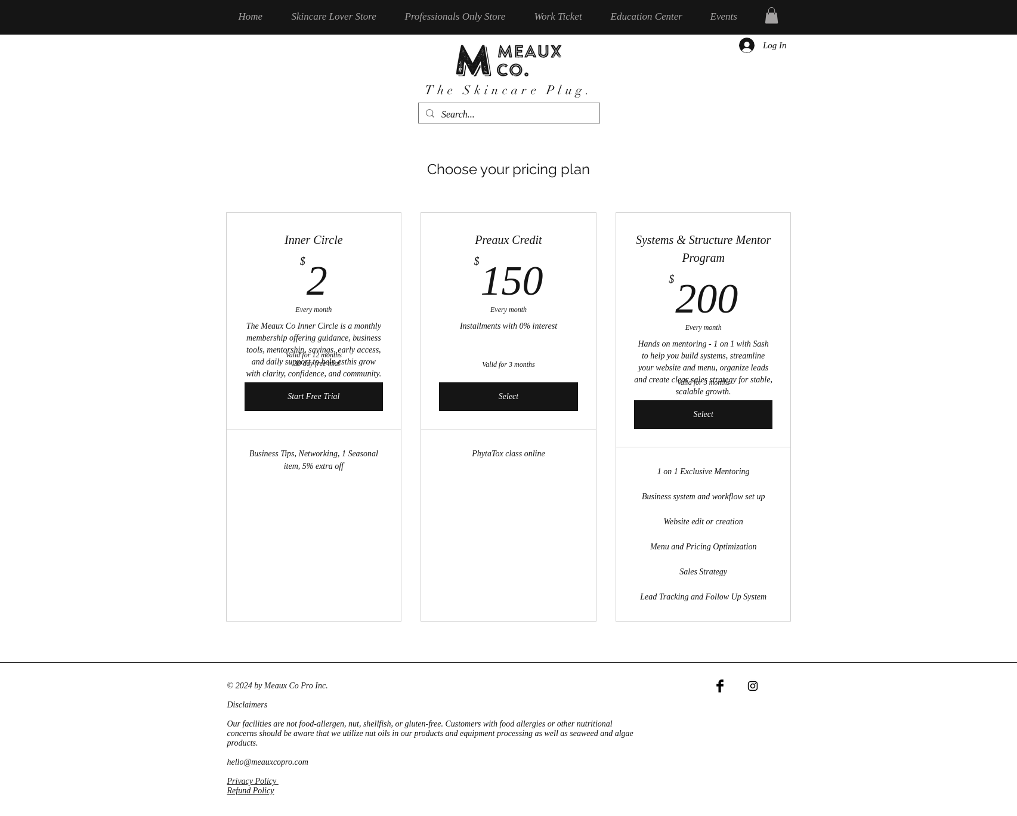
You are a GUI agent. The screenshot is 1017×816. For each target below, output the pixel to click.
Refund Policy (250, 790)
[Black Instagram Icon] (752, 686)
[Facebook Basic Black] (720, 686)
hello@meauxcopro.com (267, 762)
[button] (771, 15)
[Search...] (507, 114)
